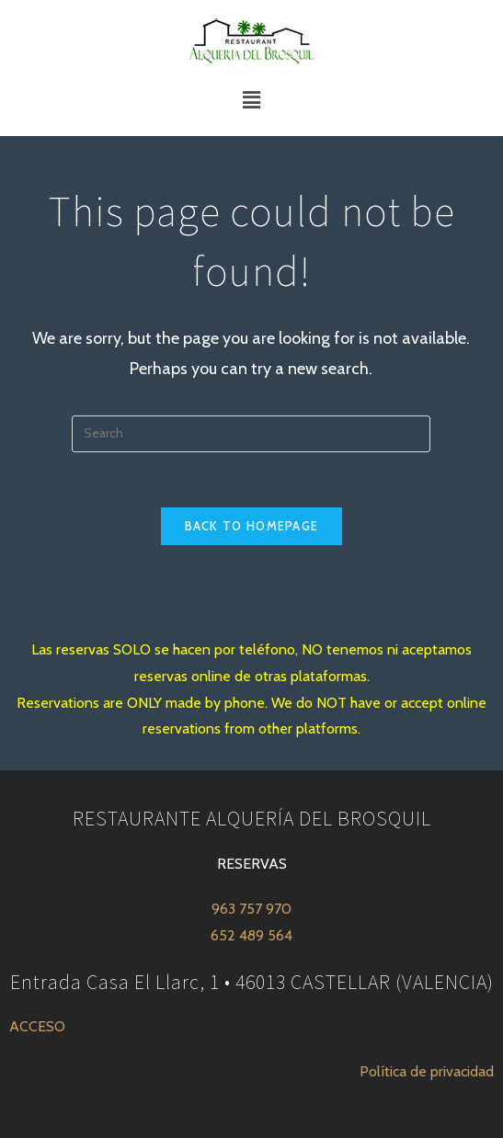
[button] (251, 100)
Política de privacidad (427, 1071)
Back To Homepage (252, 525)
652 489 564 (251, 935)
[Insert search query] (251, 433)
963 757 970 (251, 908)
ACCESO (37, 1026)
